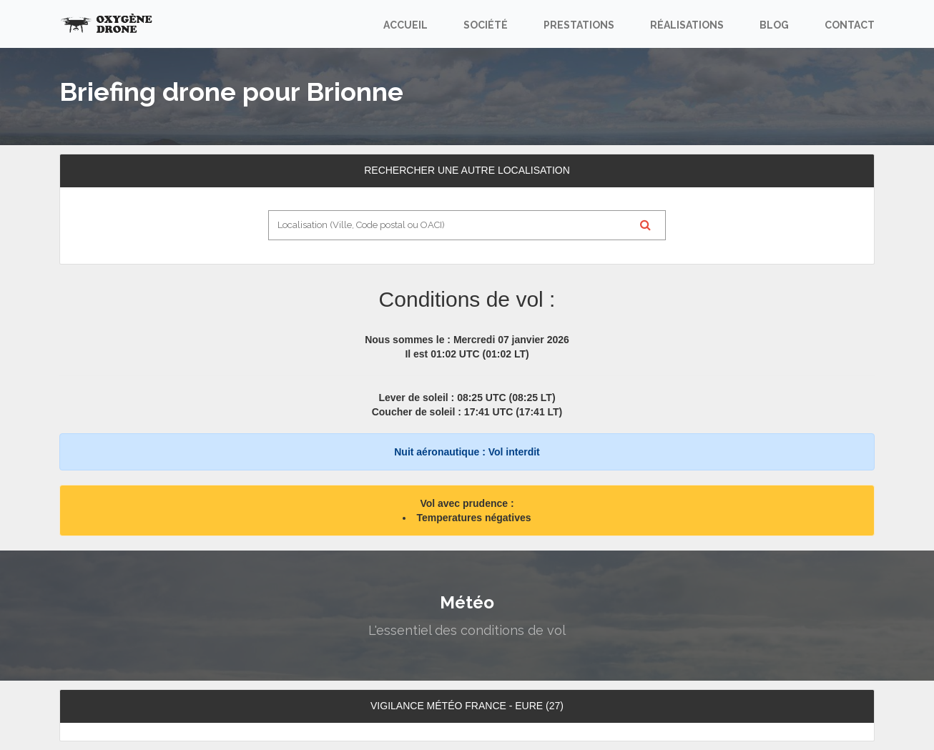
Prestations (579, 25)
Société (485, 25)
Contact (850, 25)
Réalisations (687, 25)
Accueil (405, 25)
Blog (774, 25)
